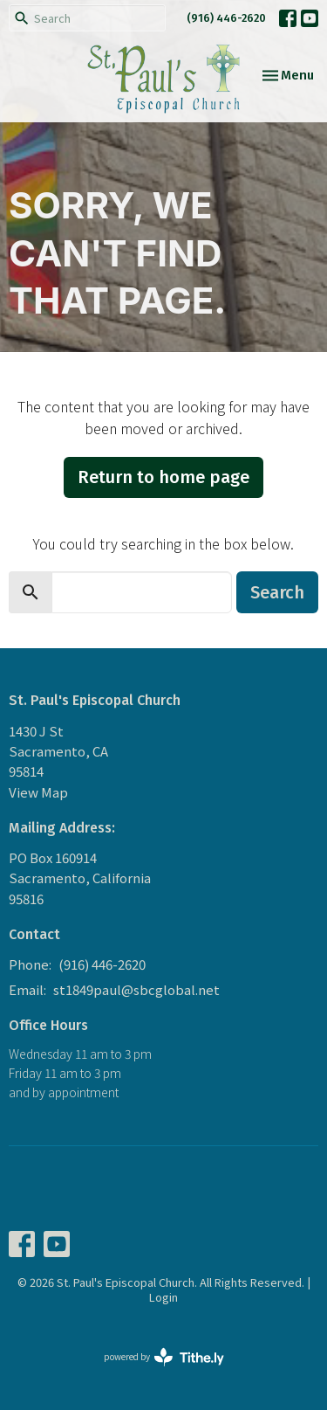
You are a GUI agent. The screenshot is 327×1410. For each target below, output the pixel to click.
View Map (38, 792)
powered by (164, 1357)
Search (277, 592)
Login (163, 1297)
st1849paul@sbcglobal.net (136, 989)
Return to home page (163, 477)
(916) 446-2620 (226, 17)
